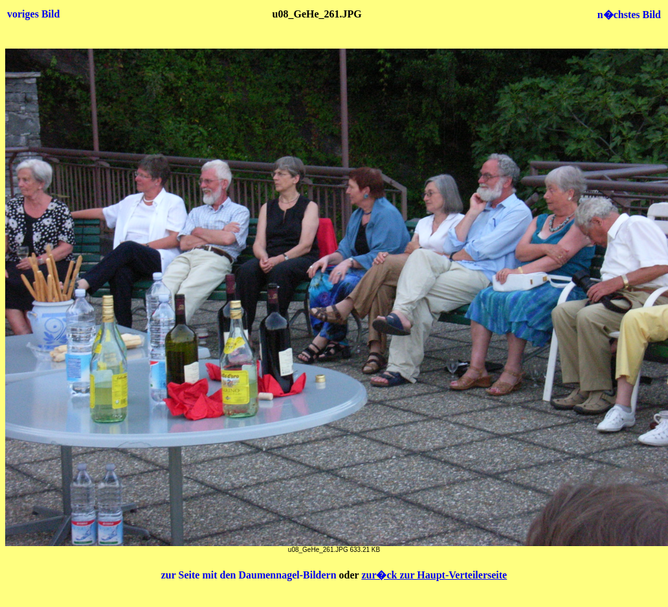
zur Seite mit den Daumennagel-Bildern (250, 574)
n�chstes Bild (629, 14)
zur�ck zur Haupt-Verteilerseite (434, 574)
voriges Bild (33, 13)
